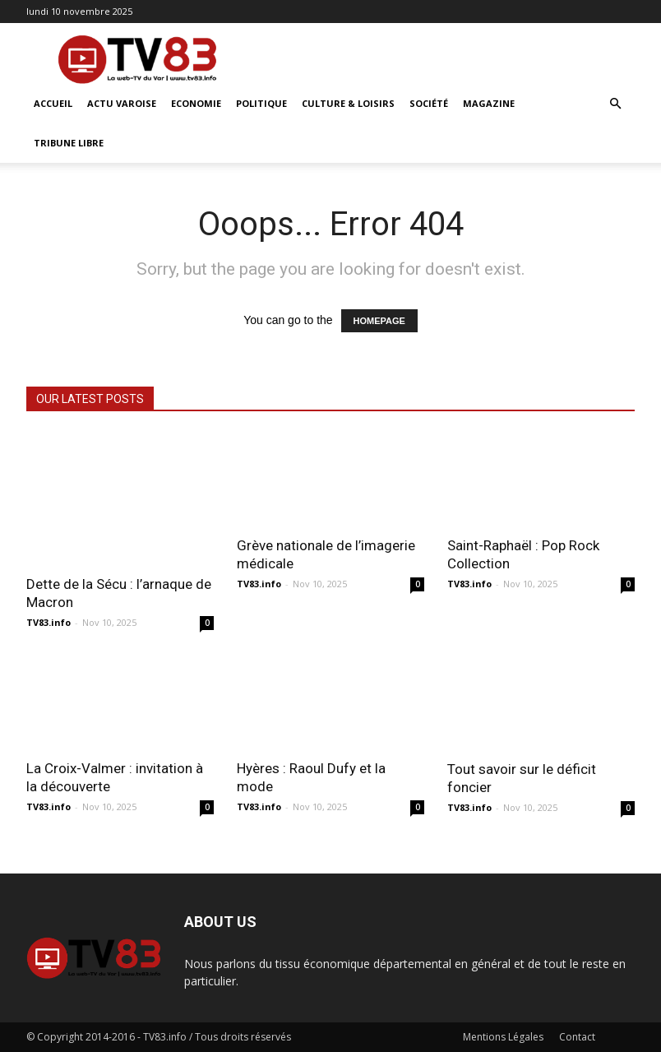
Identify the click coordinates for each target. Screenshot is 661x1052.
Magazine (489, 103)
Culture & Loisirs (348, 103)
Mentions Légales (503, 1037)
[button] (615, 104)
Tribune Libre (69, 143)
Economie (196, 103)
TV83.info (48, 622)
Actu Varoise (121, 103)
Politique (261, 103)
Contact (577, 1037)
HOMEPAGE (379, 321)
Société (428, 103)
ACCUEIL (53, 103)
